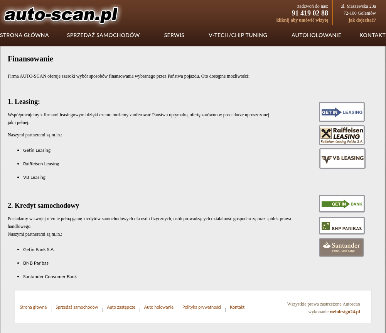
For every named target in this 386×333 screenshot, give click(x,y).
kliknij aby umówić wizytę (302, 20)
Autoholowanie (316, 35)
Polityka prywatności (201, 306)
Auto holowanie (159, 306)
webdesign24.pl (345, 311)
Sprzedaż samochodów (103, 35)
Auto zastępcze (121, 306)
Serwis (174, 35)
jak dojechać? (362, 20)
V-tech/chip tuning (238, 35)
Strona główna (24, 35)
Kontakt (372, 35)
